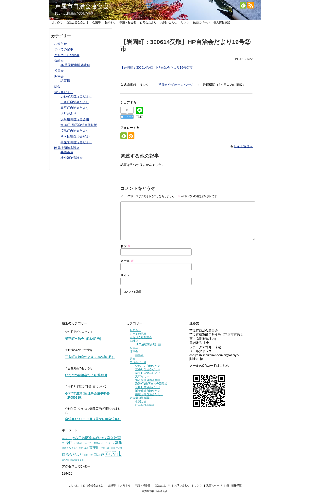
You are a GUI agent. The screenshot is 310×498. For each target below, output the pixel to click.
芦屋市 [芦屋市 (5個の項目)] (113, 453)
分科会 (59, 61)
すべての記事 (63, 49)
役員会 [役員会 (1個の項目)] (65, 448)
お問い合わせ (168, 22)
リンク (185, 22)
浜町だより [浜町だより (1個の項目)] (116, 448)
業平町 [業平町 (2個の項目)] (94, 448)
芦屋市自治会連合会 (82, 6)
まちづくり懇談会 (66, 55)
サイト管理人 (243, 146)
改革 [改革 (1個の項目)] (86, 448)
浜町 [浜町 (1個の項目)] (108, 448)
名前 (125, 246)
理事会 (59, 76)
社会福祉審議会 (71, 158)
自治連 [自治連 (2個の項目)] (99, 454)
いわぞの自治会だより (76, 96)
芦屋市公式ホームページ (175, 84)
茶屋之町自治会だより (76, 142)
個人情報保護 (222, 22)
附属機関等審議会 (66, 148)
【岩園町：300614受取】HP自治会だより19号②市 (156, 67)
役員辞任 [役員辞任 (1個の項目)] (73, 448)
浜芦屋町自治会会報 (74, 119)
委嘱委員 (66, 152)
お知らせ (110, 22)
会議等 (96, 22)
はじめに (56, 22)
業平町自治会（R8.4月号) (83, 338)
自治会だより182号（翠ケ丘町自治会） (93, 419)
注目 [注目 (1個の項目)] (103, 448)
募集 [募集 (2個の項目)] (118, 443)
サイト (125, 275)
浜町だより (68, 113)
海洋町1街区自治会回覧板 (78, 125)
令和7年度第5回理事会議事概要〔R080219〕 (87, 395)
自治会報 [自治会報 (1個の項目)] (88, 455)
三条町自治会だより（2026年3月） (90, 357)
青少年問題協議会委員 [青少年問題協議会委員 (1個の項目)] (73, 460)
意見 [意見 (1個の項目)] (81, 448)
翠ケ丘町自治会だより (76, 136)
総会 (57, 86)
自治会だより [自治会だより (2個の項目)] (72, 454)
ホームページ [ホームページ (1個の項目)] (107, 443)
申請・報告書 (127, 22)
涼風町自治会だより (74, 130)
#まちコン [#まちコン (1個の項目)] (67, 438)
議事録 (65, 80)
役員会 (59, 70)
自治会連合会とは (77, 22)
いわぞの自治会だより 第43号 (86, 375)
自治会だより (148, 22)
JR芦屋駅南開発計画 (75, 65)
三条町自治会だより (74, 102)
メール (127, 260)
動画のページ (201, 22)
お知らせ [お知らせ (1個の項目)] (77, 443)
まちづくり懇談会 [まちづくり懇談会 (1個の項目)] (91, 443)
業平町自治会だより (74, 107)
